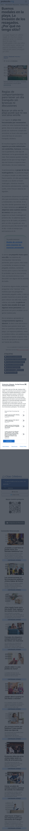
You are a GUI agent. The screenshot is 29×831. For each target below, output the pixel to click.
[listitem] (14, 412)
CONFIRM (9, 441)
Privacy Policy (23, 446)
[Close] (26, 384)
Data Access (14, 446)
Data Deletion (6, 446)
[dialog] (14, 415)
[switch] (23, 415)
